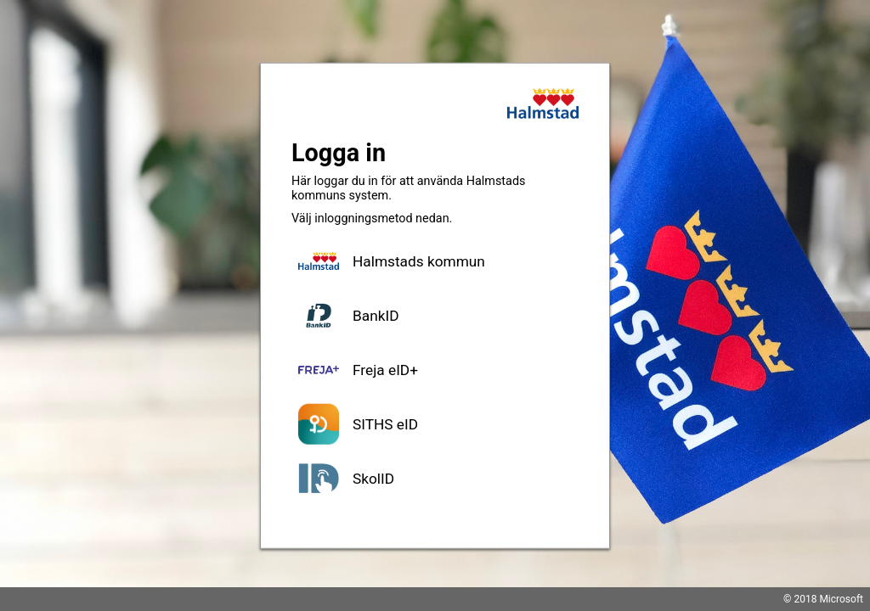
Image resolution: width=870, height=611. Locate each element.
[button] (435, 261)
